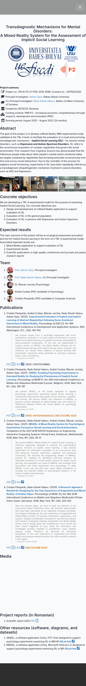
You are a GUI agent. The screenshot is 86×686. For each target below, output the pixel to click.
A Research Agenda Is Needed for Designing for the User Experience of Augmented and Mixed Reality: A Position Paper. (46, 490)
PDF (10, 364)
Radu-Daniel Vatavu (44, 101)
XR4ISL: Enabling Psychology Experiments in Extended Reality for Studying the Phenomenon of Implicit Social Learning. (42, 376)
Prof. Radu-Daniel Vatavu (28, 277)
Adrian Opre (35, 96)
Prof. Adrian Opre (24, 270)
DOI (20, 364)
